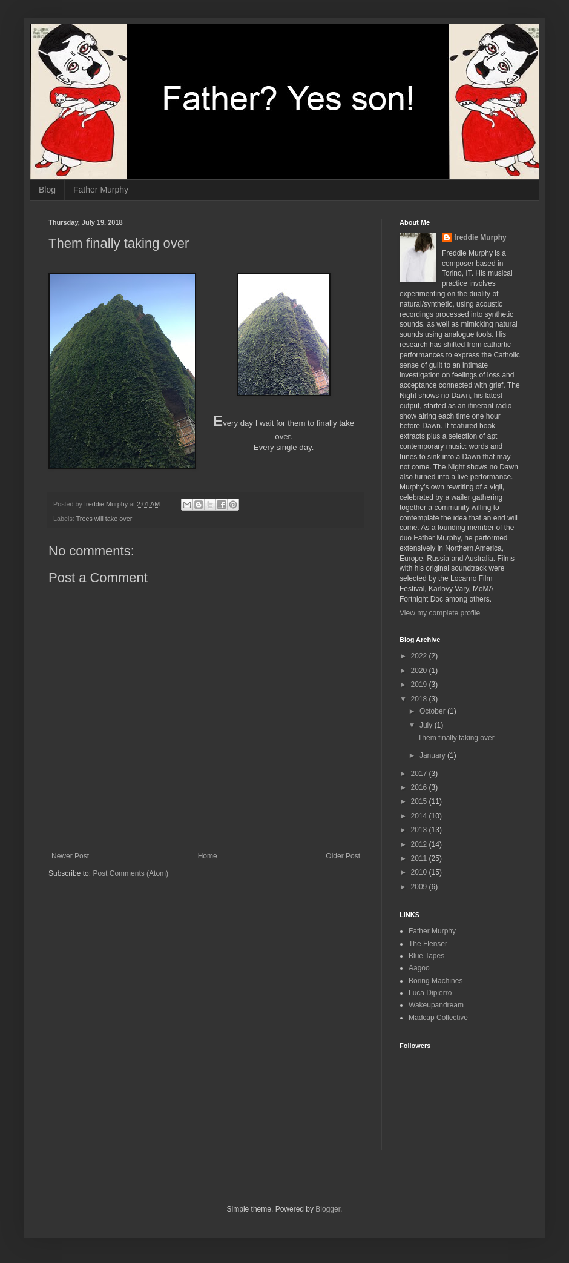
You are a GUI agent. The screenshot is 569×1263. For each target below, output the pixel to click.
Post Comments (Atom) (130, 873)
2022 (420, 656)
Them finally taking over (456, 738)
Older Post (343, 856)
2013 (420, 830)
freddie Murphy (480, 237)
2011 (420, 858)
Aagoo (419, 968)
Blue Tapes (426, 956)
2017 (420, 773)
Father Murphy (100, 189)
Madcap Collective (438, 1017)
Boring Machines (435, 980)
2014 (420, 816)
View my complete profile (440, 613)
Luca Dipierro (430, 993)
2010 (420, 872)
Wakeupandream (436, 1005)
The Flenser (428, 944)
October (433, 711)
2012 (420, 844)
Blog (47, 189)
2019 (420, 684)
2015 (420, 801)
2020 (420, 670)
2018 (420, 699)
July (427, 725)
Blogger (327, 1209)
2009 (420, 887)
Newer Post (70, 856)
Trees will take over (104, 518)
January (433, 755)
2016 (420, 787)
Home (207, 856)
